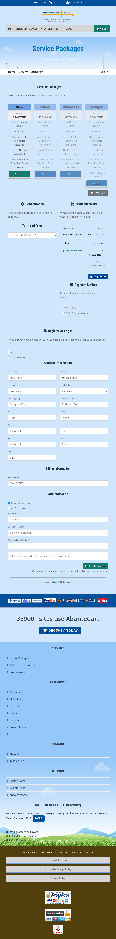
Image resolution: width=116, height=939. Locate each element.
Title (10, 411)
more (38, 818)
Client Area (74, 2)
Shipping (13, 713)
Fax (61, 425)
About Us (13, 754)
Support (36, 72)
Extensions (51, 28)
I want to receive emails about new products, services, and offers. (41, 556)
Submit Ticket (16, 788)
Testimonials (15, 761)
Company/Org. (14, 398)
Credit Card (69, 308)
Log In (104, 72)
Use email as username (19, 503)
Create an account (17, 357)
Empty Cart (98, 276)
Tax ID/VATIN (13, 477)
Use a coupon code (72, 250)
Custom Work (16, 672)
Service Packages (26, 28)
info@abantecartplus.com (22, 832)
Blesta (54, 582)
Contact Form (16, 781)
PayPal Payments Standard (76, 313)
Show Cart (97, 192)
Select (45, 173)
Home (12, 72)
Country (63, 371)
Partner (12, 734)
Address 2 (12, 438)
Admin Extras (15, 692)
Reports (13, 706)
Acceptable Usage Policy (58, 869)
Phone (62, 411)
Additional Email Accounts (23, 665)
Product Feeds (16, 727)
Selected (19, 173)
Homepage (47, 59)
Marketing (14, 699)
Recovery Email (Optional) (19, 540)
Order (102, 28)
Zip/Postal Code (66, 398)
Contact (40, 2)
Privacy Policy (58, 878)
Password (12, 513)
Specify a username (17, 508)
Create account (95, 565)
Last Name (12, 385)
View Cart (56, 2)
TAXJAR (67, 28)
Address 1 (12, 425)
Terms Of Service (58, 860)
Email (62, 438)
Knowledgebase (17, 795)
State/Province (66, 385)
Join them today (60, 630)
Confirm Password (16, 527)
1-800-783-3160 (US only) (21, 835)
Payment (13, 720)
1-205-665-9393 (16, 839)
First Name (12, 371)
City (9, 451)
